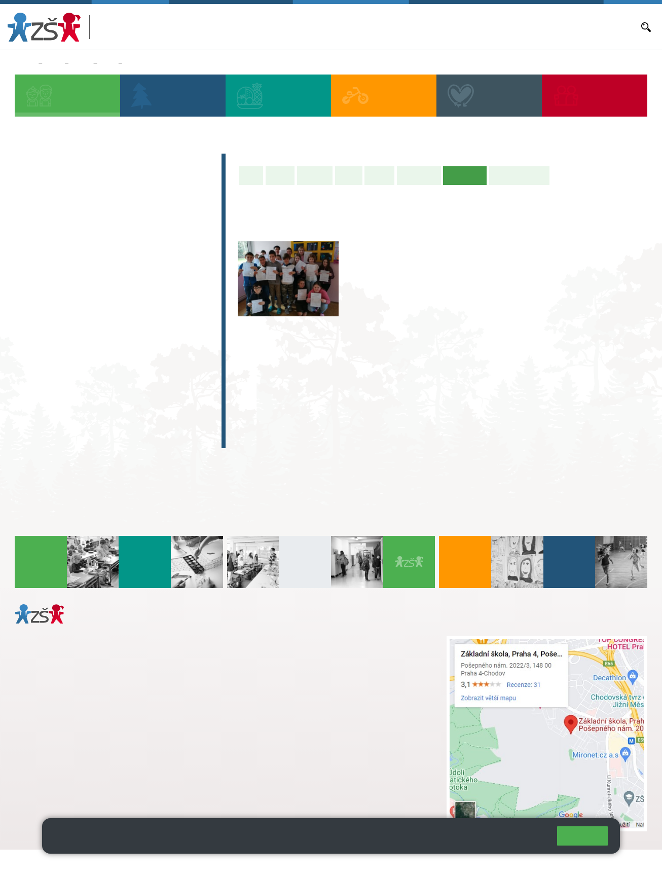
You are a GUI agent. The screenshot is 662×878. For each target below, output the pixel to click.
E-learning (50, 418)
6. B (36, 331)
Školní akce (419, 175)
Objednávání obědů (457, 27)
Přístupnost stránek (306, 863)
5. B (182, 253)
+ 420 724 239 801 (308, 662)
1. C (36, 273)
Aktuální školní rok (359, 27)
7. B (72, 331)
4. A (145, 233)
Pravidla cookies (507, 840)
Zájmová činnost (64, 379)
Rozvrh (379, 175)
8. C (109, 351)
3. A (109, 233)
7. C (72, 351)
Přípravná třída (60, 203)
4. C (145, 253)
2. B (72, 253)
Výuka (348, 175)
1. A (36, 233)
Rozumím (582, 835)
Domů (24, 63)
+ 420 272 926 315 (59, 748)
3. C (109, 273)
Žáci (53, 63)
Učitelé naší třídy (519, 175)
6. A (36, 311)
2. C (72, 273)
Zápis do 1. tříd (61, 163)
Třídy (81, 63)
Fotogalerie (144, 63)
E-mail (546, 27)
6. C (36, 351)
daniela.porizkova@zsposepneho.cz (94, 758)
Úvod (251, 175)
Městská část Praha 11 (51, 789)
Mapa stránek (204, 863)
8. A (108, 63)
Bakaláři (312, 27)
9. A (145, 311)
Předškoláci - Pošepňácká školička (106, 183)
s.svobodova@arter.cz (311, 652)
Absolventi (51, 398)
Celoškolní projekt (68, 438)
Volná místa (512, 27)
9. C (145, 351)
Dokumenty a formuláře (599, 27)
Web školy (628, 863)
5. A (182, 233)
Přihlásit (250, 863)
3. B (109, 253)
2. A (72, 233)
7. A (72, 311)
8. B (109, 331)
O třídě (280, 175)
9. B (145, 331)
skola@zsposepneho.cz (291, 673)
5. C (182, 273)
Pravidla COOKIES (379, 863)
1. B (36, 253)
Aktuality (408, 27)
